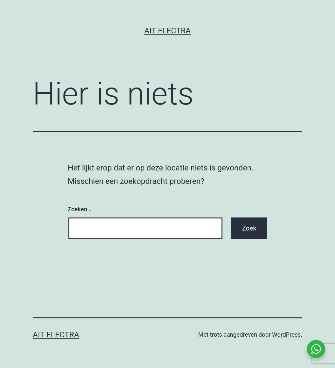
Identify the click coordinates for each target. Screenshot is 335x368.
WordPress (286, 334)
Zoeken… (79, 209)
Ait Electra (167, 30)
